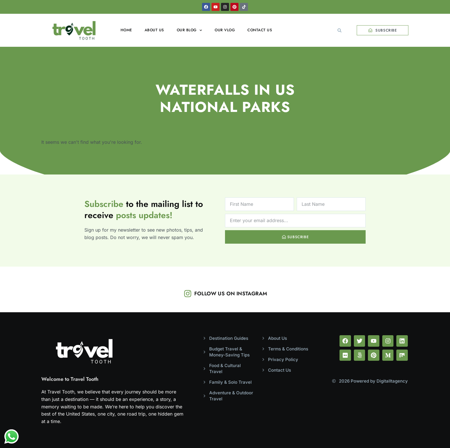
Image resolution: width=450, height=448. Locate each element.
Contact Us (259, 30)
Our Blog (189, 30)
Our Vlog (225, 30)
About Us (154, 30)
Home (126, 30)
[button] (339, 30)
